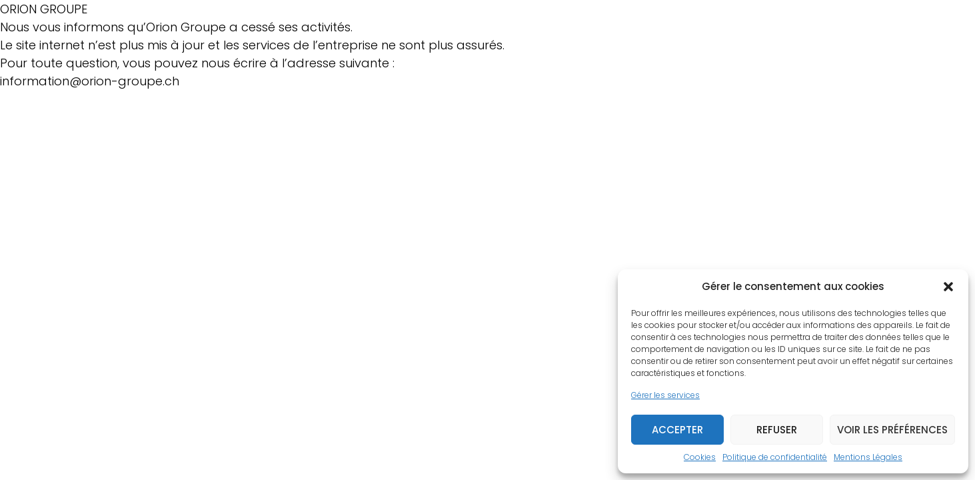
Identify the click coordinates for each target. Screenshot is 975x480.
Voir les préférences (892, 430)
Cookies (700, 457)
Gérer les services (665, 395)
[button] (948, 286)
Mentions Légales (868, 457)
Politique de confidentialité (774, 457)
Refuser (776, 430)
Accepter (677, 430)
